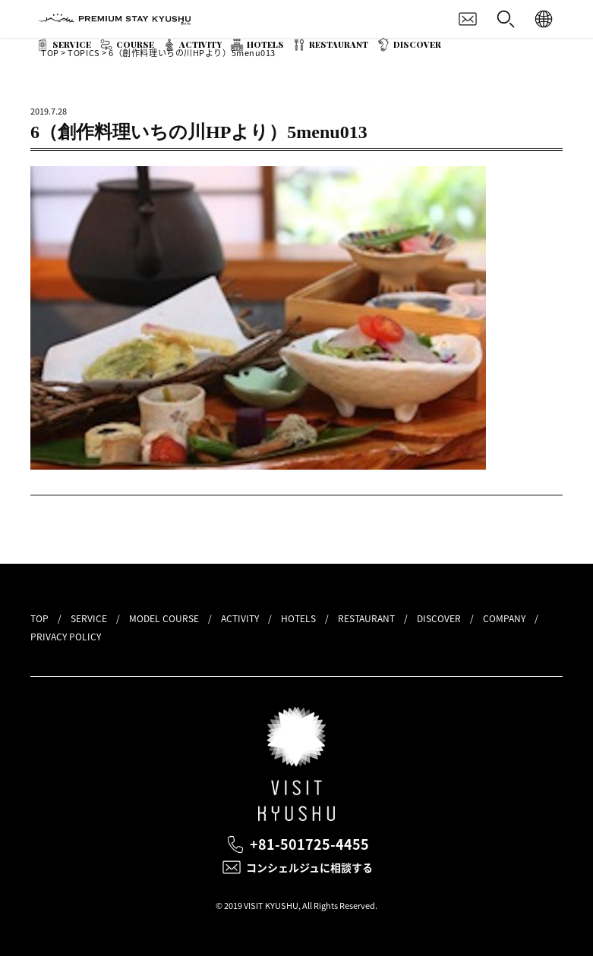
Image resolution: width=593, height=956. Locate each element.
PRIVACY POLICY (65, 636)
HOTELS (265, 44)
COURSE (135, 44)
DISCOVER (417, 44)
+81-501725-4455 (309, 844)
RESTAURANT (338, 44)
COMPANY (504, 618)
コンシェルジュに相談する (309, 867)
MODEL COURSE (164, 618)
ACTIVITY (200, 44)
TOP (39, 618)
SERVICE (71, 44)
